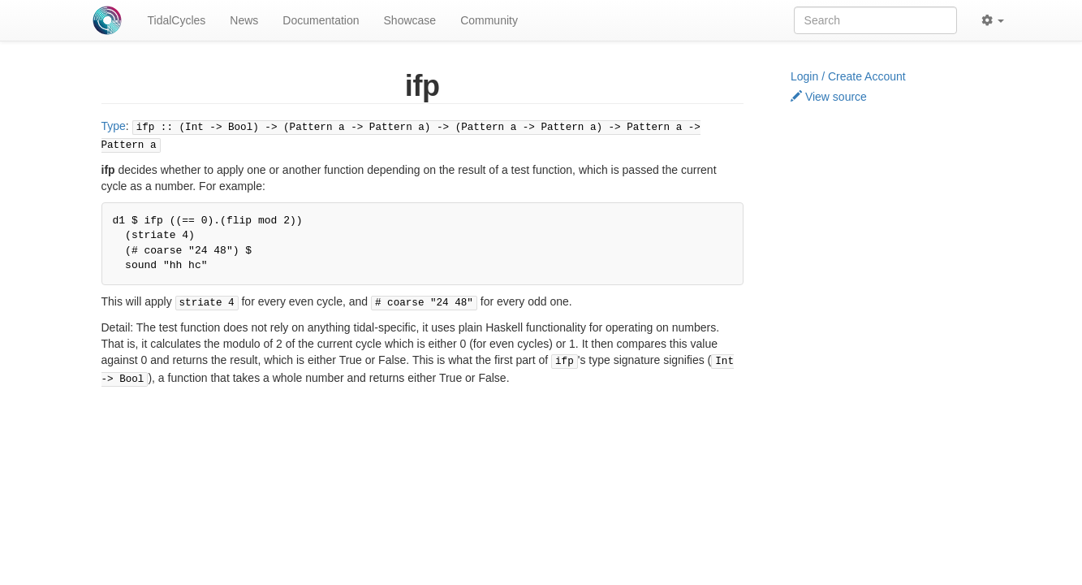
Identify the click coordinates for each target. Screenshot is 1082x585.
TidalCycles (177, 20)
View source (829, 96)
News (244, 20)
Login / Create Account (848, 76)
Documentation (320, 20)
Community (489, 20)
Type (113, 125)
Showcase (410, 20)
